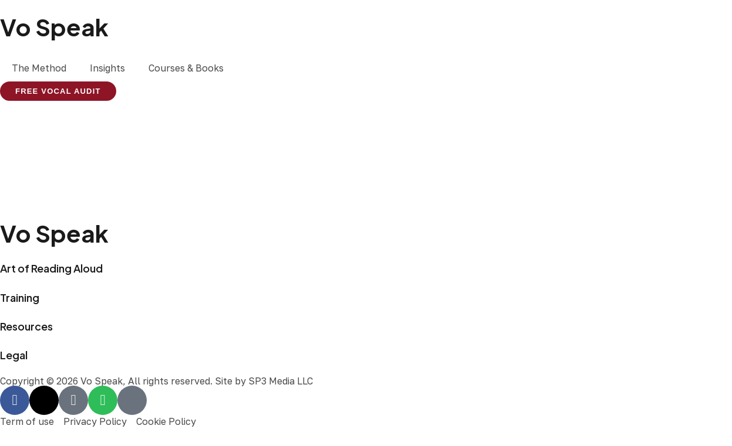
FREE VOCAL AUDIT (58, 91)
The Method (39, 68)
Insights (107, 68)
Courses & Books (186, 68)
